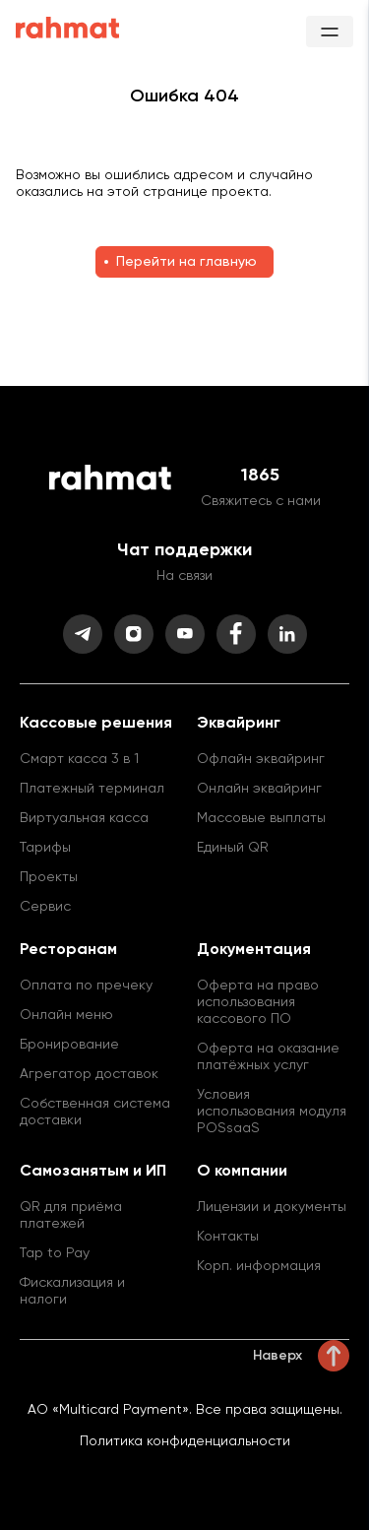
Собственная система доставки (95, 1112)
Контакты (228, 1236)
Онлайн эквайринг (259, 789)
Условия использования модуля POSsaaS (271, 1111)
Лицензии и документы (271, 1207)
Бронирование (69, 1045)
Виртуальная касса (84, 818)
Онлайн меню (66, 1015)
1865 (260, 475)
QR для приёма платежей (71, 1215)
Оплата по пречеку (86, 985)
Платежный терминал (92, 789)
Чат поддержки (184, 550)
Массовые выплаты (261, 818)
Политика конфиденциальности (185, 1441)
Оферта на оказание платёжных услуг (268, 1057)
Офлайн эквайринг (261, 759)
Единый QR (233, 848)
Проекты (49, 877)
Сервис (45, 907)
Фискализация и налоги (72, 1291)
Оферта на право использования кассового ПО (258, 1002)
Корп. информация (259, 1266)
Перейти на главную (186, 262)
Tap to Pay (55, 1253)
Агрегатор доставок (89, 1074)
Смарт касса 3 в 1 (79, 759)
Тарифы (45, 848)
